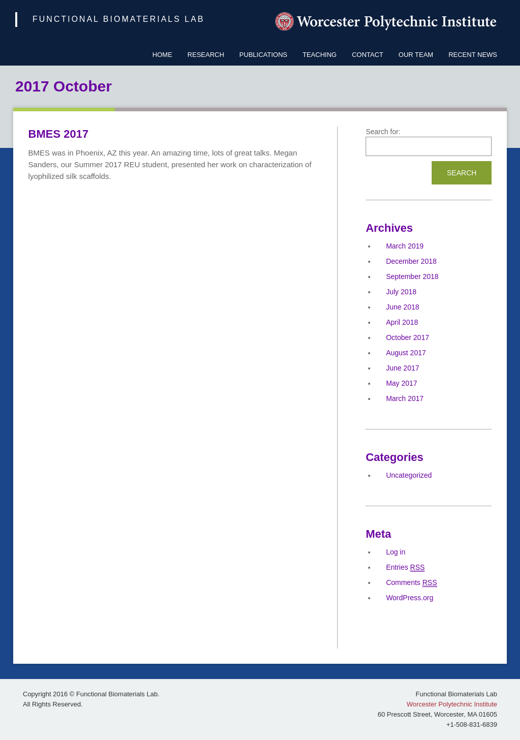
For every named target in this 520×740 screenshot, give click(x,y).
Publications (263, 54)
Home (162, 54)
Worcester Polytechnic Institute (452, 704)
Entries (405, 567)
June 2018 (402, 307)
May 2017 (401, 383)
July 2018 (401, 292)
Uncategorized (409, 475)
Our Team (416, 54)
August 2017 (406, 353)
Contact (367, 54)
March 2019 (405, 246)
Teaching (320, 54)
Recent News (472, 54)
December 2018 (411, 261)
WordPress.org (409, 598)
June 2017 (402, 368)
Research (205, 54)
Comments (411, 582)
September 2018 (412, 276)
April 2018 (402, 322)
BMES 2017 (58, 134)
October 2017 (407, 337)
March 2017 (405, 398)
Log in (395, 552)
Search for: (383, 132)
